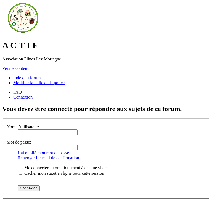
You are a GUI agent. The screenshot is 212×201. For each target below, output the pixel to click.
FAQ (17, 92)
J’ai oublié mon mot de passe (43, 152)
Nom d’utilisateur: (23, 127)
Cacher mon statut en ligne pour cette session (61, 173)
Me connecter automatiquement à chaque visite (63, 167)
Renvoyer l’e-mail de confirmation (48, 157)
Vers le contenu (16, 68)
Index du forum (27, 77)
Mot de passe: (19, 142)
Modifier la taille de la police (39, 82)
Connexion (23, 97)
